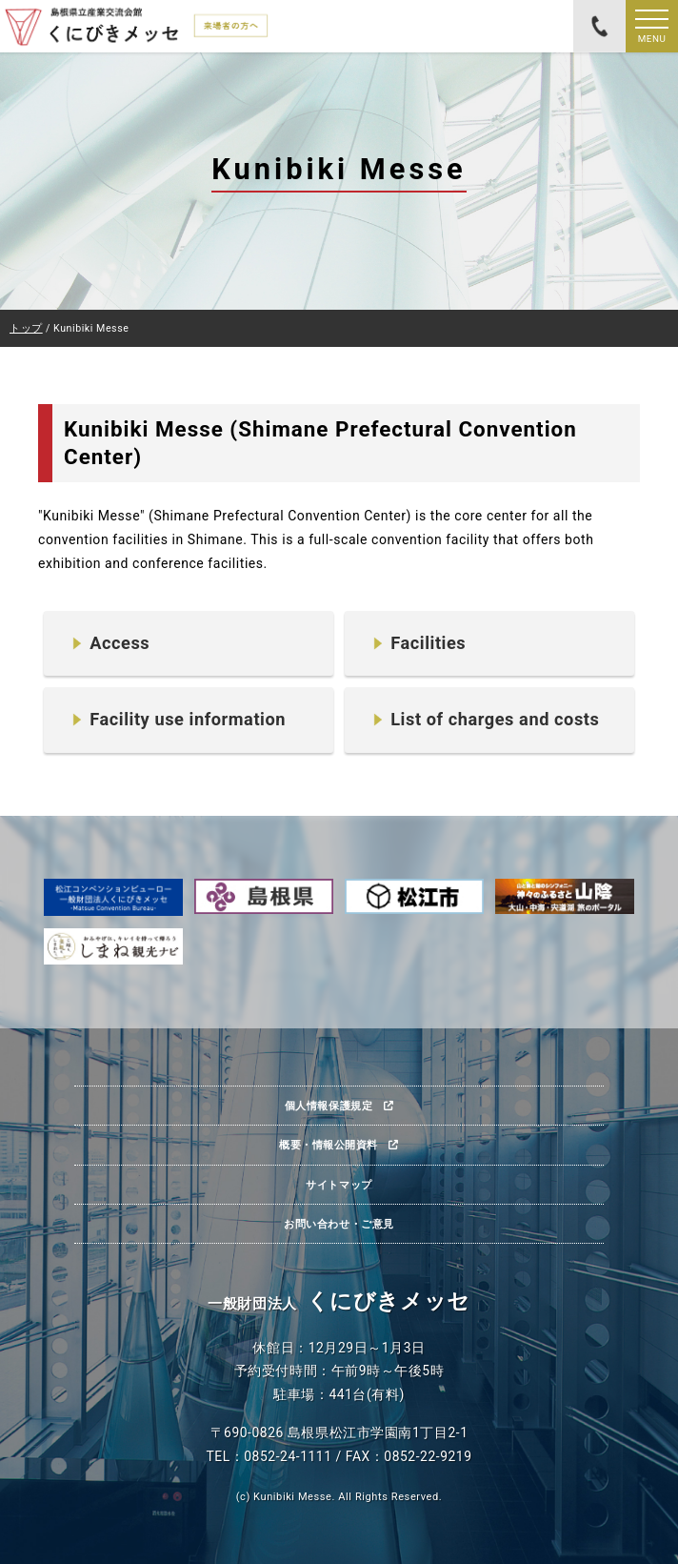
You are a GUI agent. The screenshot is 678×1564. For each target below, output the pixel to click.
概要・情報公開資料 (328, 1144)
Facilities (428, 643)
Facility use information (188, 719)
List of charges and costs (494, 719)
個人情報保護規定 (328, 1105)
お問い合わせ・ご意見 (339, 1223)
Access (120, 643)
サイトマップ (338, 1184)
